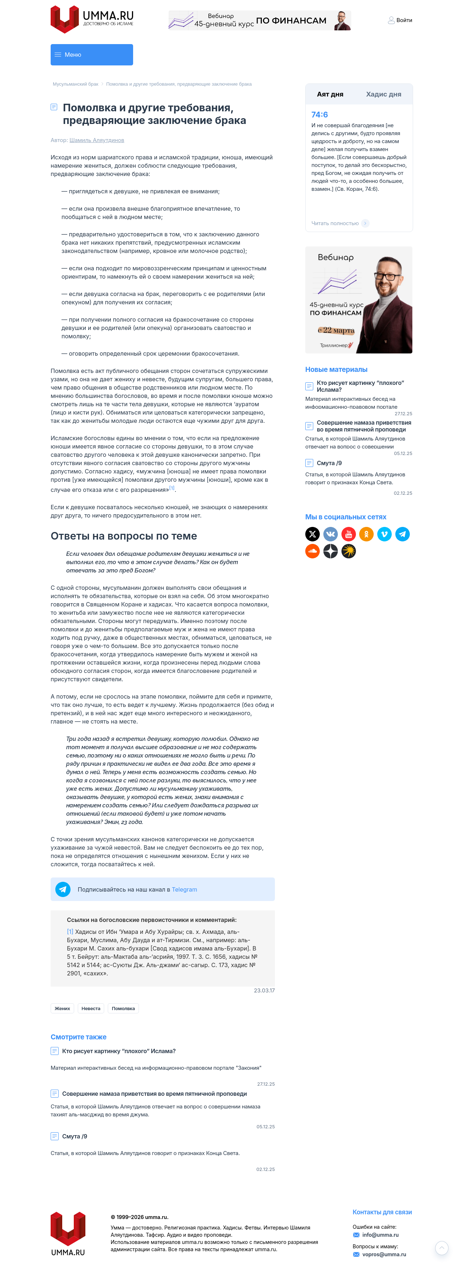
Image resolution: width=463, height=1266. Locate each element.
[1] (70, 931)
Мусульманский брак (75, 84)
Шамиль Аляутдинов (96, 140)
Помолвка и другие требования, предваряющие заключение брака (179, 84)
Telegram (184, 889)
